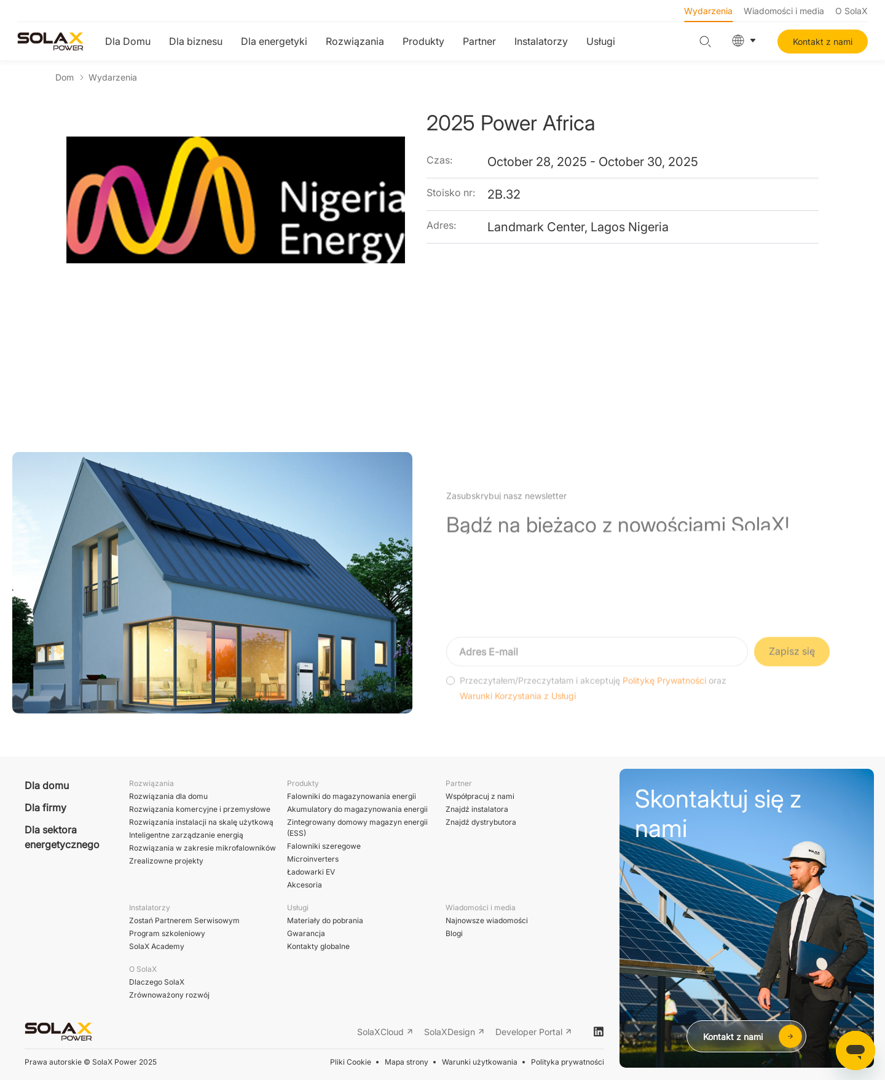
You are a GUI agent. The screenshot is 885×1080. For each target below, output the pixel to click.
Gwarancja (306, 933)
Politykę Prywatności (664, 701)
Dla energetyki (274, 41)
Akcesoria (304, 884)
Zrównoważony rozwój (169, 994)
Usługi (600, 41)
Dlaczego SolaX (156, 982)
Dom (64, 77)
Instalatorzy (541, 41)
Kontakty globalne (318, 946)
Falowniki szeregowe (324, 846)
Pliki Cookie (350, 1061)
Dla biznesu (195, 41)
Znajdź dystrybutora (481, 822)
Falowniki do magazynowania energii (351, 796)
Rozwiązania (355, 41)
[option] (235, 253)
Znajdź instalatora (477, 809)
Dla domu (47, 785)
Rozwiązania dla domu (168, 796)
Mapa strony (406, 1061)
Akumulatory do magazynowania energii (357, 809)
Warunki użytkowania (479, 1061)
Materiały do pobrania (325, 920)
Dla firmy (45, 807)
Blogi (454, 933)
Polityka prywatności (567, 1061)
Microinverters (313, 859)
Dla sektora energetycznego (62, 837)
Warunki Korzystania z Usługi (518, 717)
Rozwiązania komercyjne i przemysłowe (199, 809)
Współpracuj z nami (480, 796)
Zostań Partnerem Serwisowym (184, 920)
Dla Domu (128, 41)
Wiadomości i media (784, 11)
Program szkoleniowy (167, 933)
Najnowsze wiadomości (487, 920)
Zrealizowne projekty (166, 860)
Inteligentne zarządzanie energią (186, 835)
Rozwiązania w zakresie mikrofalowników (202, 847)
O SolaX (851, 11)
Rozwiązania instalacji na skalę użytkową (201, 822)
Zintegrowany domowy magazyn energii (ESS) (357, 827)
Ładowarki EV (311, 871)
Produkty (423, 41)
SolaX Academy (156, 946)
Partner (479, 41)
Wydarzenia (708, 11)
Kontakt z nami (822, 41)
